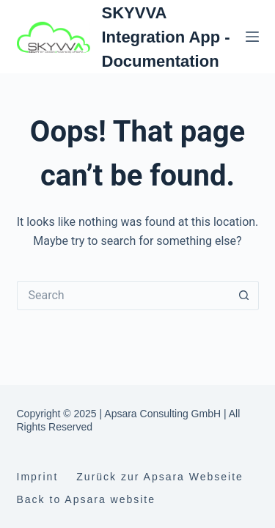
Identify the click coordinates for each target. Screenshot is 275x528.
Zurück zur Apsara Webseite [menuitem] (159, 477)
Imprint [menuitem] (38, 477)
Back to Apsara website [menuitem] (86, 499)
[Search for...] (123, 295)
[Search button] (244, 295)
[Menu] (252, 36)
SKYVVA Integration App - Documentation (166, 37)
